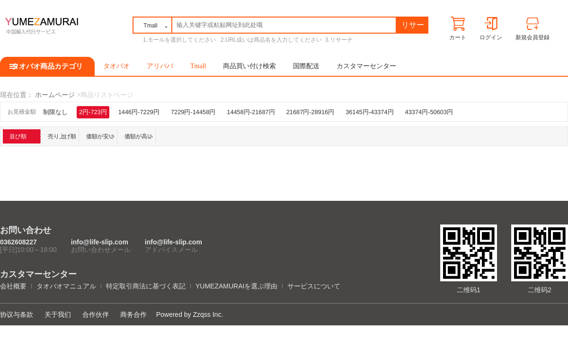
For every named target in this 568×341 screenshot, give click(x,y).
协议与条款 (16, 314)
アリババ (160, 66)
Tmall (198, 66)
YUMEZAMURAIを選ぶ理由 (236, 286)
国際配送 (306, 66)
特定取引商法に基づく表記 (146, 286)
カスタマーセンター (366, 66)
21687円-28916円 (310, 112)
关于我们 (57, 314)
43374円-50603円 (429, 112)
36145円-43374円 (369, 112)
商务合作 (133, 314)
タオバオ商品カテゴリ (47, 66)
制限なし (55, 112)
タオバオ (116, 66)
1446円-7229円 (139, 112)
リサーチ (412, 27)
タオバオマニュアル (66, 286)
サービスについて (313, 286)
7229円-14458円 (193, 112)
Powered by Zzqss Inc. (189, 314)
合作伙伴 (95, 314)
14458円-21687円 (251, 112)
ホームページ (55, 95)
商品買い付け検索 (249, 66)
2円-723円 (93, 112)
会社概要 (13, 286)
